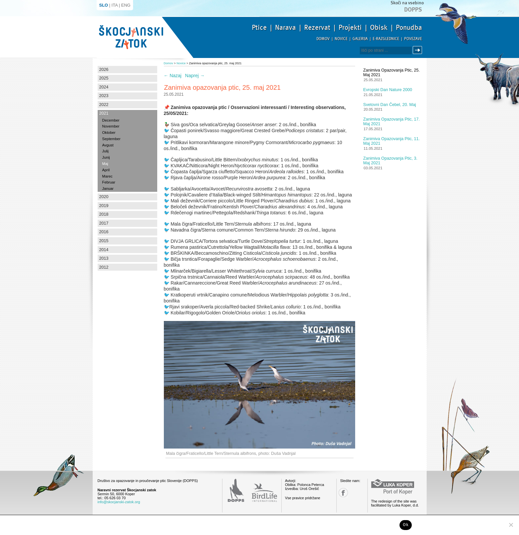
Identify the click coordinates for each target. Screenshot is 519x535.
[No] (510, 524)
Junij (106, 157)
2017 (104, 223)
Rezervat (317, 27)
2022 (104, 104)
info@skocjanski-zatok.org (119, 502)
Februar (109, 182)
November (110, 126)
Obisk (379, 27)
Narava (285, 27)
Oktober (109, 132)
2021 (104, 113)
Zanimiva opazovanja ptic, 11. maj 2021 (391, 141)
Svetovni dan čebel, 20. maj (389, 104)
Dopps (413, 10)
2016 (104, 232)
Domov (323, 38)
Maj (105, 164)
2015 (104, 241)
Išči (418, 50)
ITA (115, 5)
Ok (405, 524)
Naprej (195, 75)
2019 (104, 205)
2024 (104, 87)
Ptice (259, 27)
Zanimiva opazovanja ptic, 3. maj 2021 (390, 160)
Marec (107, 176)
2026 (104, 69)
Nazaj (173, 75)
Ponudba (409, 27)
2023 (104, 95)
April (106, 170)
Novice (341, 38)
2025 (104, 78)
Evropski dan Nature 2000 (387, 89)
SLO (103, 5)
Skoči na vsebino (407, 3)
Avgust (108, 145)
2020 (104, 196)
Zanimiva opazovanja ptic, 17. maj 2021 (391, 121)
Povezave (413, 38)
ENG (125, 5)
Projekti (350, 27)
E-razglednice (386, 38)
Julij (105, 151)
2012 (104, 267)
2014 (104, 249)
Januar (108, 188)
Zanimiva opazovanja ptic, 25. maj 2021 (391, 72)
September (111, 139)
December (110, 120)
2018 (104, 214)
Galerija (360, 38)
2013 (104, 258)
